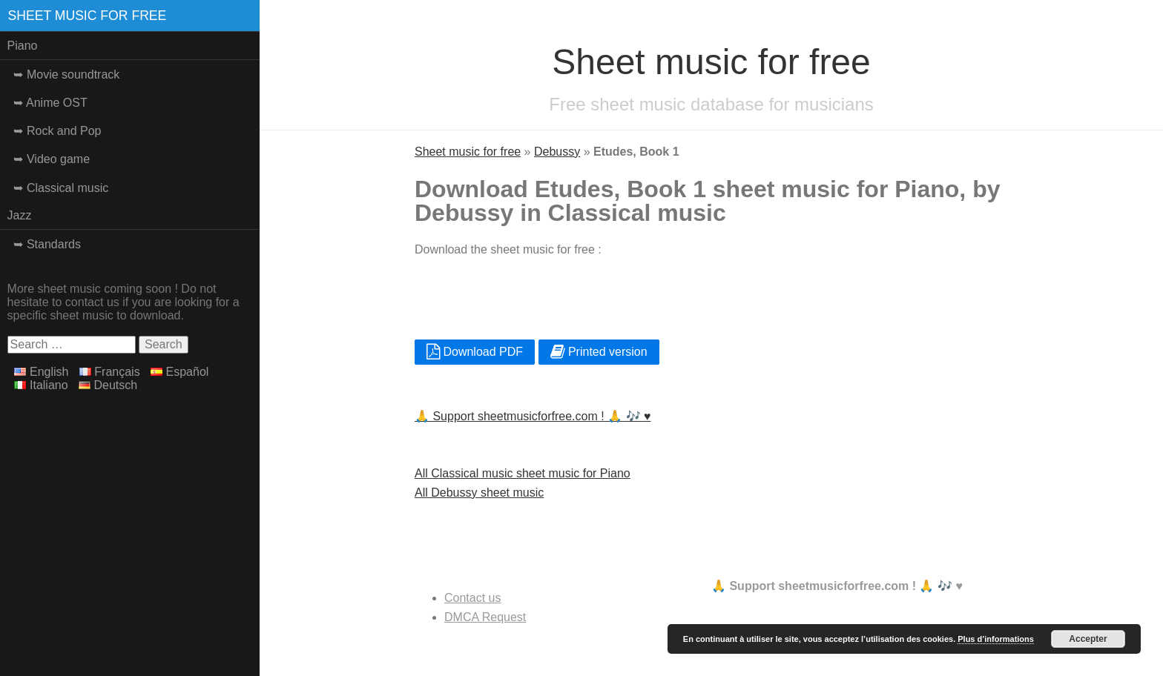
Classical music (67, 188)
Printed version (599, 351)
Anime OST (57, 102)
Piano (22, 45)
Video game (58, 159)
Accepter (1088, 639)
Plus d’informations (996, 638)
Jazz (19, 215)
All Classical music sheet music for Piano (522, 473)
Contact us (472, 598)
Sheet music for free (87, 15)
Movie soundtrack (73, 74)
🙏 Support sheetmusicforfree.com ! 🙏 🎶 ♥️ (533, 416)
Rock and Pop (64, 131)
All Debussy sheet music (479, 492)
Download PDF (474, 351)
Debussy (557, 151)
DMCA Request (485, 617)
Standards (54, 244)
